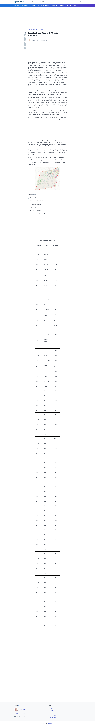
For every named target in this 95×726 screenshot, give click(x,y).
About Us (51, 710)
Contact (51, 712)
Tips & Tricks (43, 1)
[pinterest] (25, 45)
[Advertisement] (47, 17)
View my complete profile (20, 713)
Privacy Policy (52, 717)
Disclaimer (52, 713)
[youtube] (19, 716)
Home (51, 708)
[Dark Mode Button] (77, 2)
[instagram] (22, 716)
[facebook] (25, 35)
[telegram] (25, 43)
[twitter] (25, 38)
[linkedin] (24, 716)
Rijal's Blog (50, 723)
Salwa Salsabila (22, 709)
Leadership (50, 1)
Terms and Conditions (54, 715)
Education (61, 1)
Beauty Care (35, 1)
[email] (25, 48)
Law (56, 1)
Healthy (28, 1)
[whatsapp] (25, 40)
